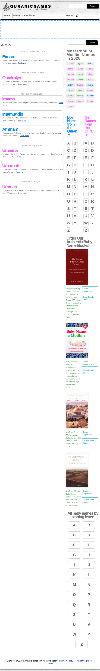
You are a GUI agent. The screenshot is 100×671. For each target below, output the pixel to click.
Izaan (80, 74)
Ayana (80, 101)
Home (6, 15)
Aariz (90, 63)
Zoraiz (70, 96)
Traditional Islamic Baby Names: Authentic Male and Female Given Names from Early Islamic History (73, 498)
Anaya (70, 101)
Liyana (80, 85)
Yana (70, 63)
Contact (50, 664)
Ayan (80, 63)
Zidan (70, 85)
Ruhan (80, 96)
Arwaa (90, 90)
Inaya (90, 79)
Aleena (71, 74)
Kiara (90, 74)
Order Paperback (87, 290)
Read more (22, 63)
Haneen (71, 79)
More (72, 16)
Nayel (70, 90)
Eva (70, 106)
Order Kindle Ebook (88, 298)
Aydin (90, 85)
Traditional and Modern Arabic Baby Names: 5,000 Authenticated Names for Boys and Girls (73, 439)
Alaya (80, 79)
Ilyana (90, 101)
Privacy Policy (67, 661)
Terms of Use (80, 661)
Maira (80, 69)
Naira (90, 69)
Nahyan (90, 96)
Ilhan (80, 90)
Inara (70, 69)
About (89, 661)
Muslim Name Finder (24, 15)
